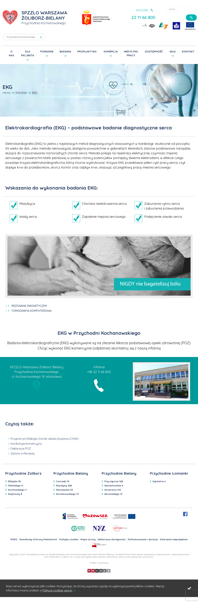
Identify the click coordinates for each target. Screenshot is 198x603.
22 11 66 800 (143, 17)
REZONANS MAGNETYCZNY (29, 306)
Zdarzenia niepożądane (173, 539)
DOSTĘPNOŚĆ (154, 51)
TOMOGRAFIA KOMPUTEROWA (31, 310)
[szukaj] (191, 17)
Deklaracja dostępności (112, 539)
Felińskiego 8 (15, 485)
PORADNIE (46, 51)
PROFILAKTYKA (87, 51)
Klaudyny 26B (64, 485)
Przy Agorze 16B (113, 481)
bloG (173, 51)
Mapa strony (88, 539)
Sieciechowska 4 (113, 485)
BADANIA (65, 51)
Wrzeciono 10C (112, 489)
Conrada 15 (62, 481)
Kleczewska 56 (64, 489)
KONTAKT (188, 51)
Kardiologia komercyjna (26, 443)
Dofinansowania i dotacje (143, 539)
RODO (14, 539)
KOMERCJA (111, 51)
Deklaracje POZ (21, 448)
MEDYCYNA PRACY (131, 53)
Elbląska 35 (14, 481)
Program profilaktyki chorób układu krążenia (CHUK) (45, 438)
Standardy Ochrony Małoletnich (38, 539)
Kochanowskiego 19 (67, 494)
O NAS (11, 53)
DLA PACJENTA (27, 53)
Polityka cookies (68, 539)
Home (6, 93)
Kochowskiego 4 (17, 489)
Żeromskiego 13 (113, 494)
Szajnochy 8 (15, 494)
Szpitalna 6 (159, 481)
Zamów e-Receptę (23, 453)
